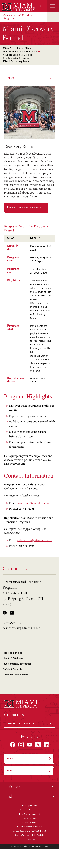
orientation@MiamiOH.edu (34, 540)
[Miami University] (18, 7)
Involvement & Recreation (17, 663)
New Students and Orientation (20, 51)
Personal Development (15, 674)
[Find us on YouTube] (29, 744)
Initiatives (12, 786)
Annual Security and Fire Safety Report (29, 831)
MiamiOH (8, 48)
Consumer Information (29, 810)
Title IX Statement (29, 822)
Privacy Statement (29, 818)
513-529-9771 (12, 622)
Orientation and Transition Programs (18, 17)
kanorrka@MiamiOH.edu (33, 503)
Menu (11, 78)
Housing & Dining (12, 652)
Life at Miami (24, 48)
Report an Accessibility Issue (29, 827)
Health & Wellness (13, 658)
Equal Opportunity (29, 806)
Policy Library (29, 839)
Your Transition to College (17, 54)
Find (8, 796)
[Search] (41, 6)
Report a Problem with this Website (30, 835)
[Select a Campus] (29, 724)
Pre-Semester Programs (16, 58)
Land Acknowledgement (29, 814)
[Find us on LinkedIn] (46, 744)
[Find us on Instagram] (21, 744)
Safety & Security (12, 669)
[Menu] (53, 6)
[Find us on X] (38, 744)
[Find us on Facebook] (12, 744)
